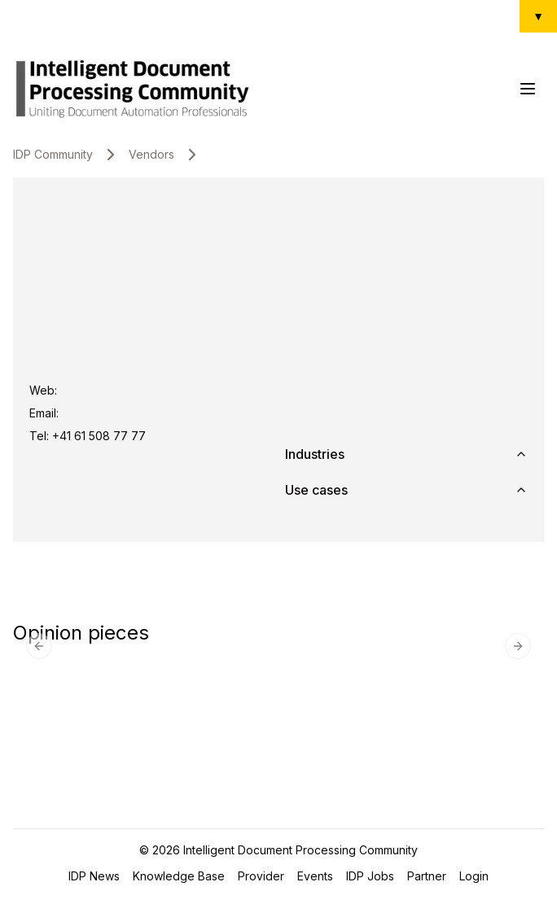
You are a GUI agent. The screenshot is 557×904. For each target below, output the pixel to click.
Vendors (151, 154)
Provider (261, 876)
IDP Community (53, 154)
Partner (426, 876)
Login (474, 876)
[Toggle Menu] (527, 88)
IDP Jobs (370, 876)
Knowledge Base (179, 876)
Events (315, 876)
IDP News (94, 876)
